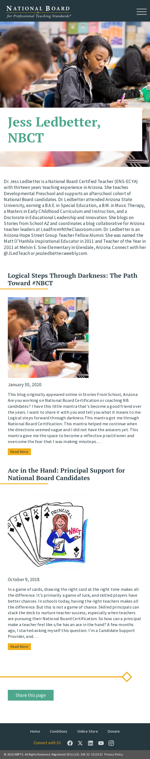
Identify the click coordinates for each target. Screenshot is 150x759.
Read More (19, 451)
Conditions (59, 731)
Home (35, 731)
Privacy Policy (113, 754)
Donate (114, 731)
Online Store (87, 731)
